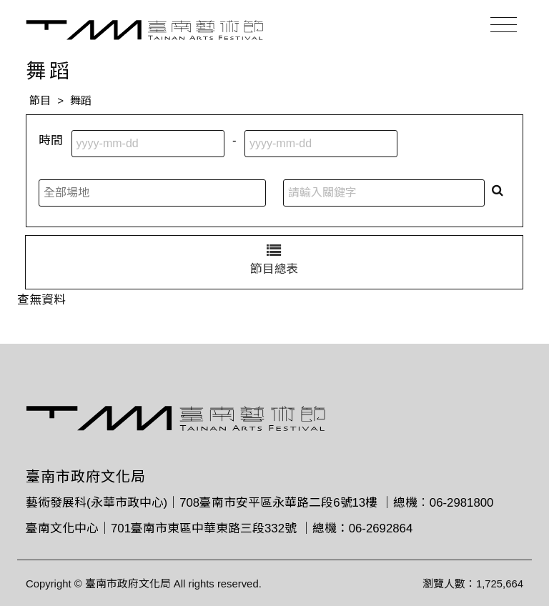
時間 (51, 140)
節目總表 (274, 260)
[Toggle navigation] (503, 25)
